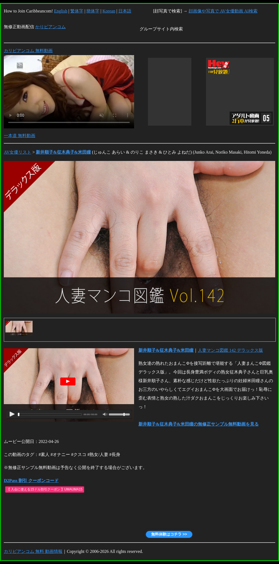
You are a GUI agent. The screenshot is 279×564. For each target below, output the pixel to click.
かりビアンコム (50, 26)
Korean (109, 11)
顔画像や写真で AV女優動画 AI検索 (223, 11)
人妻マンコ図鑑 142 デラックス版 (230, 350)
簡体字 (92, 11)
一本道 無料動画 (19, 135)
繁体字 (76, 11)
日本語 (124, 11)
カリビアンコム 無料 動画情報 (33, 551)
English (60, 11)
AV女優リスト (17, 152)
